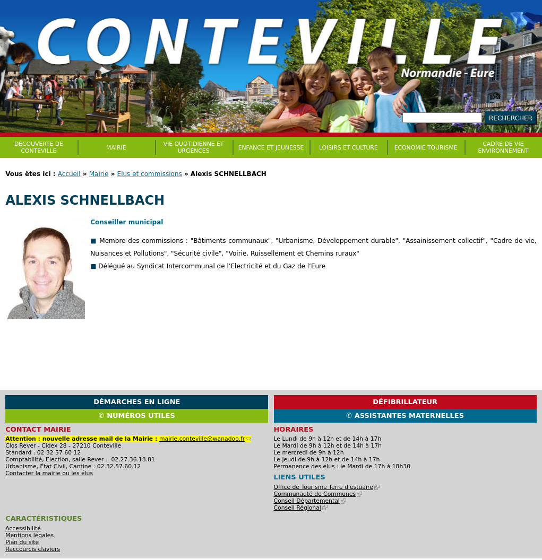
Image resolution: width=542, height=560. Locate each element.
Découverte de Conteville (38, 147)
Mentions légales (29, 535)
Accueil (69, 174)
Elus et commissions (149, 174)
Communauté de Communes (318, 494)
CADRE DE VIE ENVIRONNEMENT (503, 147)
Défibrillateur (405, 402)
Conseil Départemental (310, 500)
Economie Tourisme (426, 147)
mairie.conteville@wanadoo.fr (205, 438)
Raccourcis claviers (32, 549)
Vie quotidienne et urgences (194, 147)
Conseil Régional (301, 507)
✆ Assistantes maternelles (405, 415)
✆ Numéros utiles (137, 415)
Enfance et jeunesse (271, 147)
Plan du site (22, 542)
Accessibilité (23, 528)
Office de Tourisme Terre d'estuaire (327, 487)
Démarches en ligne (136, 402)
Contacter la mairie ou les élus (49, 473)
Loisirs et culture (348, 147)
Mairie (99, 174)
